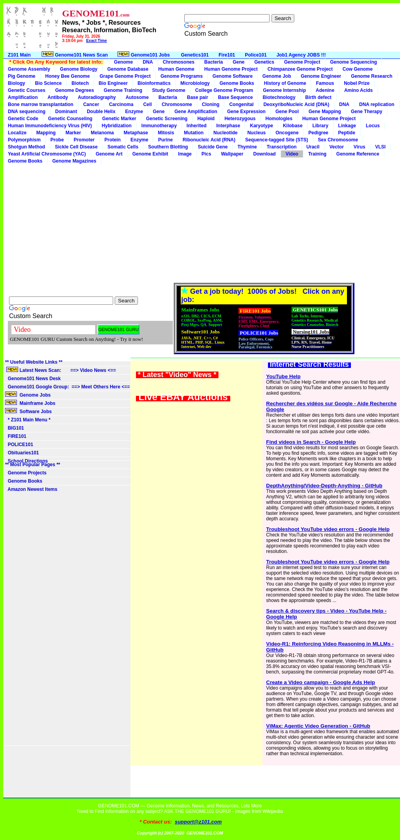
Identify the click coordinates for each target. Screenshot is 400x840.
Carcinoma (121, 104)
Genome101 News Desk (33, 378)
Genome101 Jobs (144, 54)
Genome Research (371, 76)
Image (185, 154)
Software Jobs (29, 411)
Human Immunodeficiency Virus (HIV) (50, 125)
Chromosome (176, 104)
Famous (325, 83)
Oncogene (287, 132)
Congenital (241, 104)
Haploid (206, 118)
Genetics (264, 62)
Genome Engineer (321, 76)
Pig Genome (21, 76)
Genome (123, 62)
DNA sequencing (27, 111)
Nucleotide (225, 132)
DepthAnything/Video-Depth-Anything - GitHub (324, 486)
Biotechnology (278, 97)
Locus (373, 125)
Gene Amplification (195, 111)
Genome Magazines (74, 161)
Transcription (282, 147)
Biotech (80, 83)
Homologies (279, 118)
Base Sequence (235, 97)
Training (317, 154)
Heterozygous (239, 118)
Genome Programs (181, 76)
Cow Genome (358, 69)
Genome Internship (284, 90)
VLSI (380, 147)
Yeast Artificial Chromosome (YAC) (47, 154)
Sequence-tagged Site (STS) (276, 140)
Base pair (197, 97)
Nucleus (256, 132)
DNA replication (376, 104)
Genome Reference (357, 154)
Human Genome (176, 69)
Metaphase (136, 132)
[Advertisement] (202, 223)
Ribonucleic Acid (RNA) (209, 140)
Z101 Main (19, 55)
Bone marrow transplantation (40, 104)
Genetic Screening (166, 118)
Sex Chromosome (338, 140)
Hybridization (117, 125)
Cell (147, 104)
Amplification (23, 97)
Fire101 (226, 55)
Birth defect (318, 97)
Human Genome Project (231, 69)
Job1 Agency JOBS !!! (301, 55)
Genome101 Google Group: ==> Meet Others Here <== (67, 387)
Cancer (91, 104)
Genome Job (276, 76)
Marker (73, 132)
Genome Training (123, 90)
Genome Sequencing (353, 62)
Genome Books (237, 83)
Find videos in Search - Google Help (311, 442)
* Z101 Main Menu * (27, 420)
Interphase (228, 125)
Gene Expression (246, 111)
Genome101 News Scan (74, 54)
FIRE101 (15, 436)
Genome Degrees (74, 90)
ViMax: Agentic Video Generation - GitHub (318, 726)
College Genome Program (224, 90)
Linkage (347, 125)
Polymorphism (24, 140)
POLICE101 (19, 444)
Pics (206, 154)
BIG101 (14, 428)
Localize (17, 132)
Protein (113, 140)
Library (320, 125)
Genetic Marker (119, 118)
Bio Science (48, 83)
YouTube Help (283, 376)
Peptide (346, 132)
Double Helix (101, 111)
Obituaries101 (22, 453)
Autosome (137, 97)
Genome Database (128, 69)
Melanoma (102, 132)
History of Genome (285, 83)
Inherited (197, 125)
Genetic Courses (26, 90)
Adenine (325, 90)
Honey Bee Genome (67, 76)
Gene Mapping (324, 111)
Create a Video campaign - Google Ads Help (320, 682)
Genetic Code (23, 118)
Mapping (45, 132)
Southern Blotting (168, 147)
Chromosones (178, 62)
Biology (16, 83)
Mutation (194, 132)
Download (264, 154)
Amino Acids (358, 90)
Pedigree (318, 132)
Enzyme (134, 111)
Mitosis (166, 132)
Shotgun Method (26, 147)
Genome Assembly (29, 69)
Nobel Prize (356, 83)
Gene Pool (287, 111)
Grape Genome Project (124, 76)
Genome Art (109, 154)
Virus (359, 147)
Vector (336, 147)
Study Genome (168, 90)
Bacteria (213, 62)
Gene (238, 62)
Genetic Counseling (70, 118)
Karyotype (261, 125)
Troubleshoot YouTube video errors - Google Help (327, 529)
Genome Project (302, 62)
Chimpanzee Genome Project (300, 69)
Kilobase (293, 125)
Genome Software (233, 76)
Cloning (211, 104)
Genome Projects (25, 473)
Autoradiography (97, 97)
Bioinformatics (154, 83)
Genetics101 (195, 55)
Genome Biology (78, 69)
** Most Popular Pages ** (32, 464)
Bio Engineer (113, 83)
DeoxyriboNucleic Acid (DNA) (296, 104)
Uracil (312, 147)
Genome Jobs (28, 395)
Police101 (255, 55)
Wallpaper (232, 154)
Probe (57, 140)
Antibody (58, 97)
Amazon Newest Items (31, 489)
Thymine (247, 147)
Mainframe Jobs (31, 403)
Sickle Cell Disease (76, 147)
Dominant (66, 111)
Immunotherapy (159, 125)
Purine (165, 140)
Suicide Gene (213, 147)
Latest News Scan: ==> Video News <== (60, 370)
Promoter (83, 140)
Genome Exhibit (150, 154)
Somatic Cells (122, 147)
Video (292, 154)
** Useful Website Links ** (33, 362)
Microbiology (195, 83)
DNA (148, 62)
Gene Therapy (366, 111)
